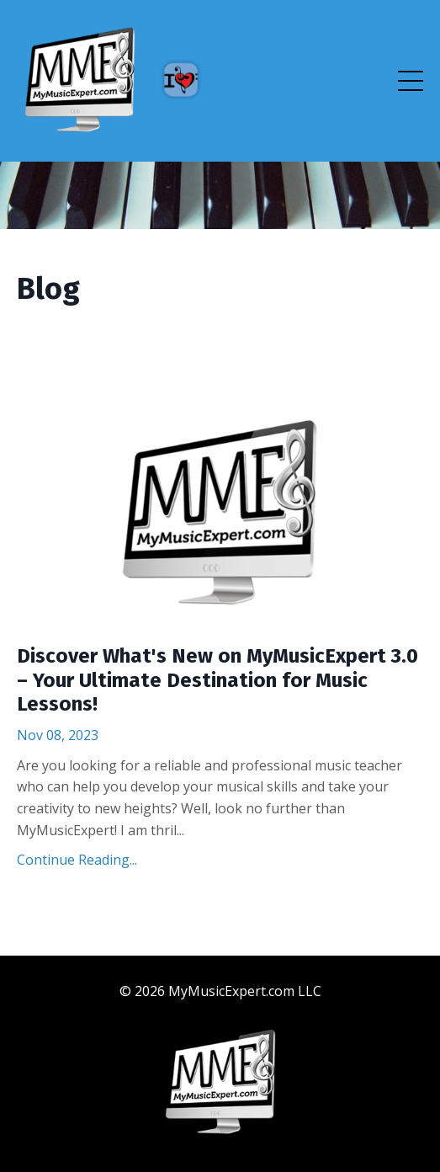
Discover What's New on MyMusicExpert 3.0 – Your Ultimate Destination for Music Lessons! (217, 680)
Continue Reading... (77, 859)
